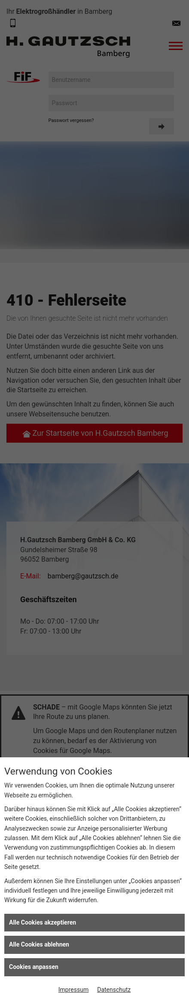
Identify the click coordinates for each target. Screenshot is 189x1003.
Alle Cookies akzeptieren (42, 922)
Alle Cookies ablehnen (39, 944)
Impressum (73, 989)
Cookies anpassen (33, 966)
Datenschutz (114, 989)
